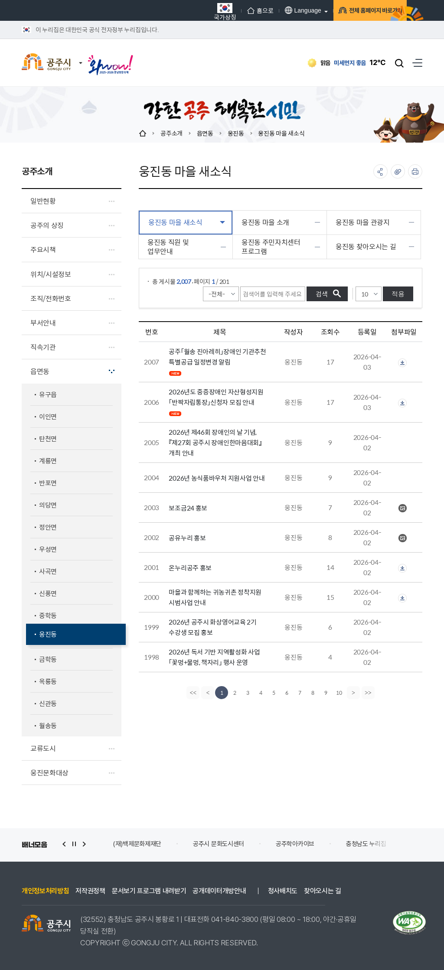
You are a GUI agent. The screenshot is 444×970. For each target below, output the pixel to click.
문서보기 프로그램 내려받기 (149, 891)
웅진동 (236, 133)
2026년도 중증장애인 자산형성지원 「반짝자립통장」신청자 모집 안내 (216, 397)
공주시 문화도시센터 (218, 844)
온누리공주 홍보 (190, 568)
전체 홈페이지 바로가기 (355, 12)
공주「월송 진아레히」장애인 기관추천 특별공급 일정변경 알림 (217, 356)
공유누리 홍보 (187, 538)
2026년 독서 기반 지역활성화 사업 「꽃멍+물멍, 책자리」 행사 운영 (214, 657)
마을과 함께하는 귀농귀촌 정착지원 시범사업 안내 (215, 597)
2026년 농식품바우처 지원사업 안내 (216, 478)
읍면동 (205, 133)
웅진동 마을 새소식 (281, 133)
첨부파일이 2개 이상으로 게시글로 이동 (402, 362)
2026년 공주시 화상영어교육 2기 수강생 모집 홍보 (212, 627)
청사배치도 (282, 891)
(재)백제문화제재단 (137, 844)
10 (339, 693)
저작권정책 (90, 891)
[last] (368, 692)
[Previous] (206, 692)
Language (274, 10)
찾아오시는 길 (322, 891)
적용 (398, 293)
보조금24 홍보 (188, 508)
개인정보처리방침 (45, 891)
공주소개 (171, 133)
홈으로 (232, 10)
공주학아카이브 (295, 844)
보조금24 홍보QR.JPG (402, 508)
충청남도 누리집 (366, 844)
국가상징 (196, 11)
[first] (192, 692)
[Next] (354, 692)
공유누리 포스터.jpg (402, 538)
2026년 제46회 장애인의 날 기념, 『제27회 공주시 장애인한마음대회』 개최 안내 (215, 442)
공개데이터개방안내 (219, 891)
